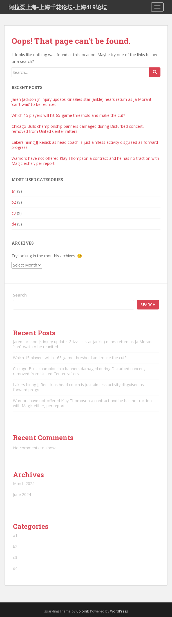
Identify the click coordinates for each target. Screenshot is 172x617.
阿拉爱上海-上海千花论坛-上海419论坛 (57, 7)
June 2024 (22, 494)
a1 (14, 191)
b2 (14, 202)
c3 (14, 213)
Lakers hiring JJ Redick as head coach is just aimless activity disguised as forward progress (85, 145)
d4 (14, 224)
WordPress (119, 611)
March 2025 (24, 483)
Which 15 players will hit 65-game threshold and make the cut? (68, 115)
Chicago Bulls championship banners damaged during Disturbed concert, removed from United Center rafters (78, 129)
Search (20, 295)
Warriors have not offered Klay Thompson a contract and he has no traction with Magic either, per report (85, 161)
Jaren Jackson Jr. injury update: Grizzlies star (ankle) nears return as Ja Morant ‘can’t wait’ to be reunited (81, 102)
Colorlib (82, 611)
